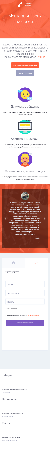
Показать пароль (11, 308)
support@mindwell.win (9, 440)
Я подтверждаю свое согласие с (22, 315)
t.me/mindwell (6, 392)
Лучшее (41, 56)
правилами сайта (33, 315)
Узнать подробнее (25, 73)
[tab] (13, 263)
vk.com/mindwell (7, 416)
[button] (5, 218)
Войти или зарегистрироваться (25, 65)
